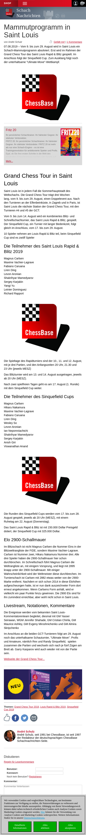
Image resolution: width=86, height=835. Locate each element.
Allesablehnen (45, 826)
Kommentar (10, 781)
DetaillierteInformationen (20, 826)
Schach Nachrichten (28, 13)
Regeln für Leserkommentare (19, 762)
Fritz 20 (11, 130)
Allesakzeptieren (70, 826)
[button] (25, 3)
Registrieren (35, 776)
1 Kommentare (74, 42)
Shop (7, 3)
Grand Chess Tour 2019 (26, 706)
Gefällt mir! (59, 42)
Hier (43, 812)
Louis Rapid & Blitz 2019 (53, 706)
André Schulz (25, 731)
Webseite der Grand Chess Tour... (24, 659)
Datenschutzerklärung (34, 818)
